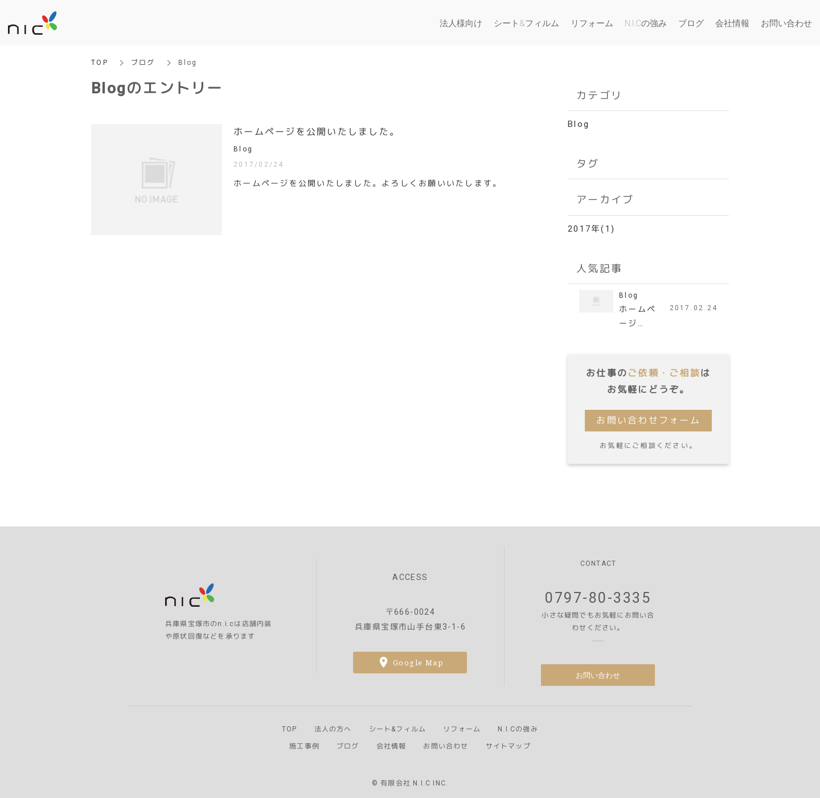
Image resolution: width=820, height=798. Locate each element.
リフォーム (462, 729)
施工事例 (304, 746)
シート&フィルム (398, 729)
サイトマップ (508, 746)
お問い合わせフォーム (648, 420)
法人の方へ (333, 729)
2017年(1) (591, 229)
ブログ (143, 63)
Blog (578, 124)
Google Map (418, 662)
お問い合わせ (598, 674)
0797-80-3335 (598, 598)
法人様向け (461, 23)
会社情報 (391, 746)
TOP (99, 63)
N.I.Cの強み (518, 729)
